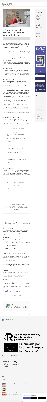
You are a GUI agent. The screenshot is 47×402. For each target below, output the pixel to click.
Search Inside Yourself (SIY (38, 25)
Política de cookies (32, 400)
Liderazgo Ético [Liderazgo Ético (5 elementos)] (39, 114)
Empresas (3, 376)
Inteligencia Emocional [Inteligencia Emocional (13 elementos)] (40, 110)
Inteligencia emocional (38, 19)
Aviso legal (11, 400)
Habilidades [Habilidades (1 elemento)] (38, 108)
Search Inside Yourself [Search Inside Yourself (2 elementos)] (40, 118)
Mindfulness (20, 295)
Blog (2, 380)
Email (36, 78)
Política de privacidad (36, 400)
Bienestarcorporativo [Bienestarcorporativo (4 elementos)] (40, 106)
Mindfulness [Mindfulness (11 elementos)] (38, 116)
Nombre (36, 74)
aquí (28, 110)
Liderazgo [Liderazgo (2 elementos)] (38, 112)
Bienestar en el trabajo (38, 16)
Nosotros (3, 379)
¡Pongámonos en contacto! (14, 291)
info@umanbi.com (5, 326)
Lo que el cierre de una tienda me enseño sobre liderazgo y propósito (16, 383)
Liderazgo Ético (39, 36)
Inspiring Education (38, 30)
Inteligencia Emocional (14, 295)
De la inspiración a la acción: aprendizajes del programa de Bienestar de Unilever (18, 387)
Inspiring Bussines (39, 27)
